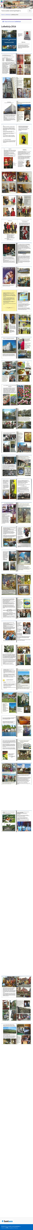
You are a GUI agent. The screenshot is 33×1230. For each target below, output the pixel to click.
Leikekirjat (7, 14)
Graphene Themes (13, 1227)
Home (2, 14)
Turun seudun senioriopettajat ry (11, 10)
